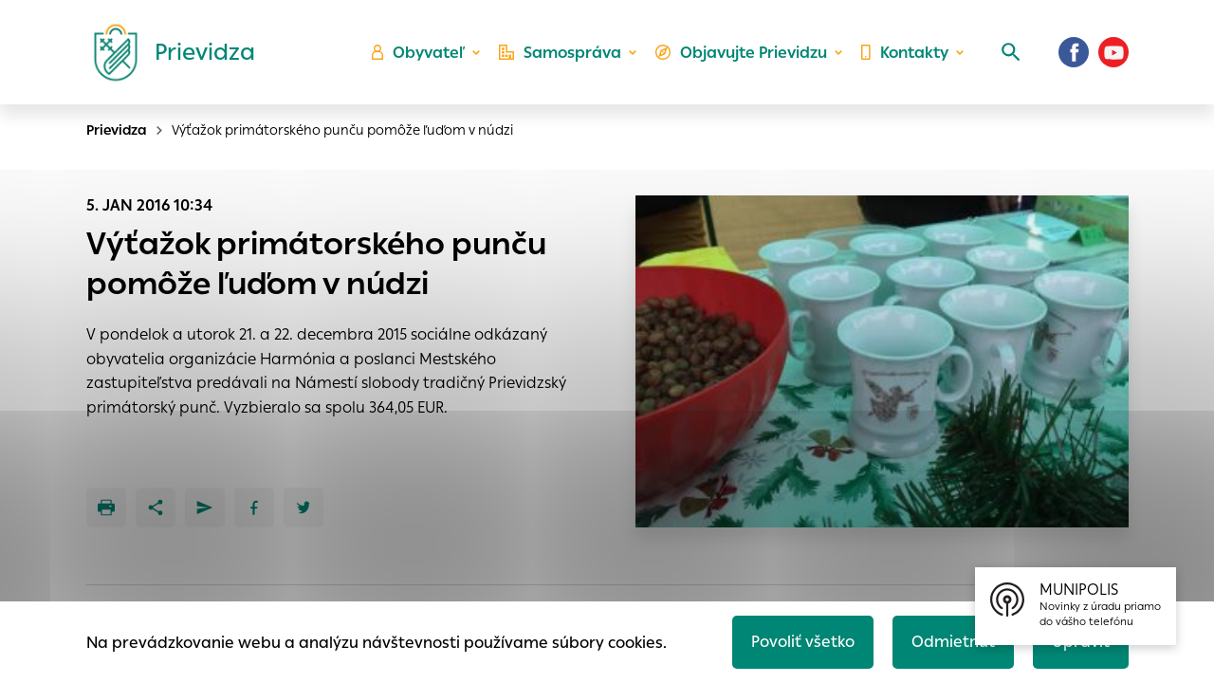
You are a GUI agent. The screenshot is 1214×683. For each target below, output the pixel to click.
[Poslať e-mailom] (205, 507)
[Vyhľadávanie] (1011, 52)
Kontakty (904, 53)
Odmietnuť (953, 642)
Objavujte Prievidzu (741, 53)
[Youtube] (1113, 52)
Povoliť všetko (803, 642)
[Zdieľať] (155, 507)
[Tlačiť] (106, 507)
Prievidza (116, 129)
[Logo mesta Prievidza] (167, 52)
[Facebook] (1073, 52)
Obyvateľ (418, 53)
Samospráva (560, 53)
